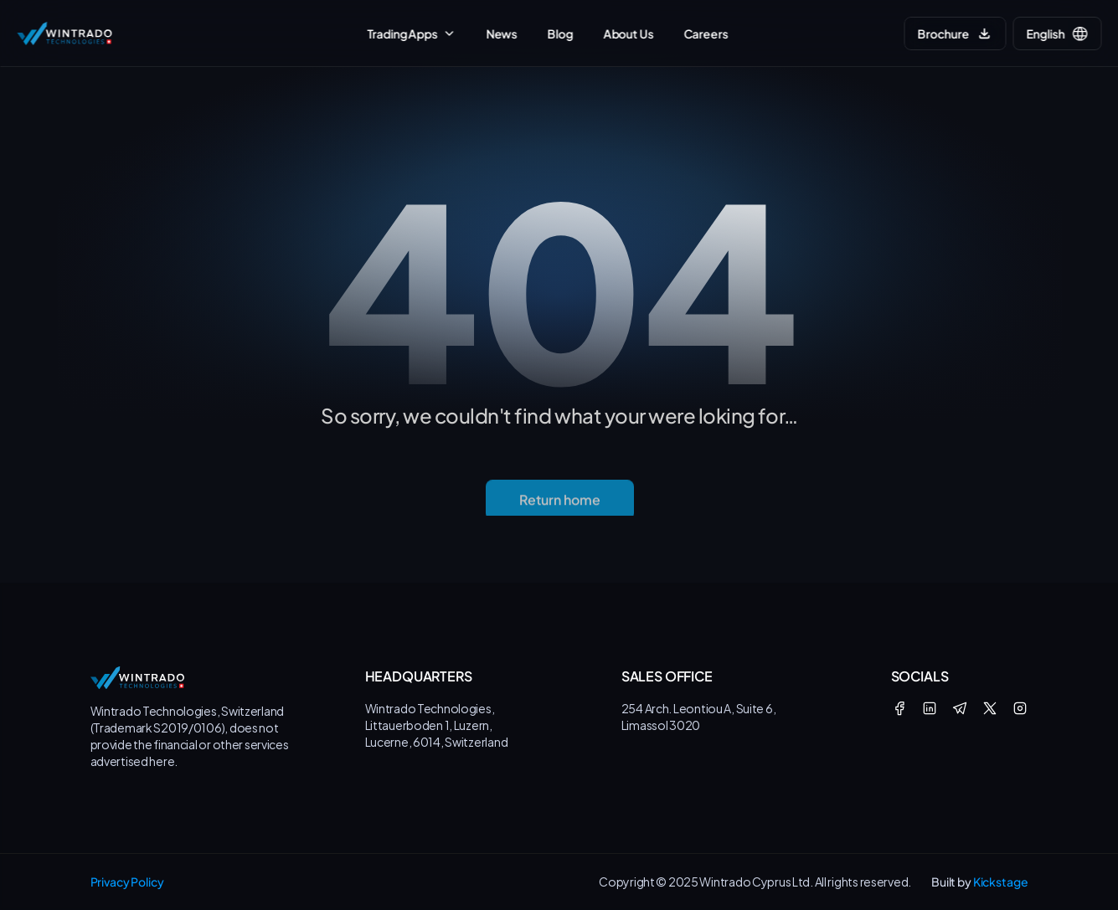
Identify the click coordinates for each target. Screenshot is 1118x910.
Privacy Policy (127, 881)
